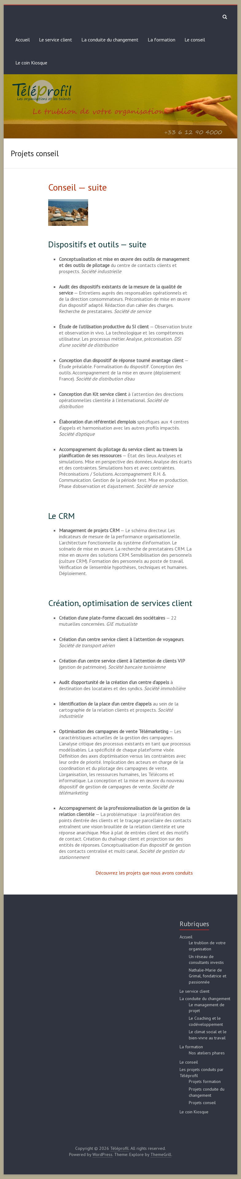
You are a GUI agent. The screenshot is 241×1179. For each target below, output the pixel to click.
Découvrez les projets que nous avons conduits (144, 873)
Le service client (55, 40)
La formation (161, 40)
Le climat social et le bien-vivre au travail (208, 1035)
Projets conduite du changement (206, 1092)
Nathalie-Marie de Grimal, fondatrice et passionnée (207, 976)
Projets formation (205, 1081)
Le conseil (195, 40)
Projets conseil (202, 1102)
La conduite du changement (109, 40)
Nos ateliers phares (207, 1053)
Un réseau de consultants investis (206, 959)
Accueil (22, 40)
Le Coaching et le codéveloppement (206, 1021)
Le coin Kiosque (31, 63)
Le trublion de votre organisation (207, 946)
